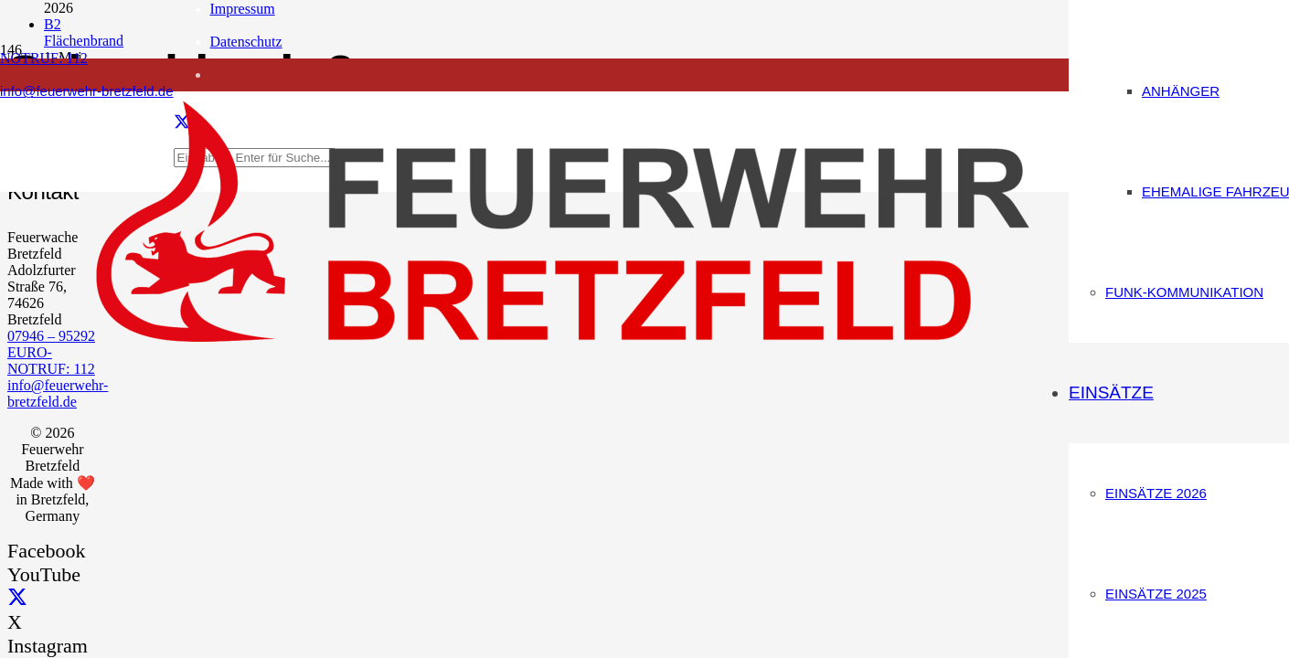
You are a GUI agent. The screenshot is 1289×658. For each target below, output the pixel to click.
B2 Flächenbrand (83, 32)
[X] (17, 598)
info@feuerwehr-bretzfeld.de (57, 393)
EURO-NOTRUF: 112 (51, 361)
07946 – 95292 (51, 336)
